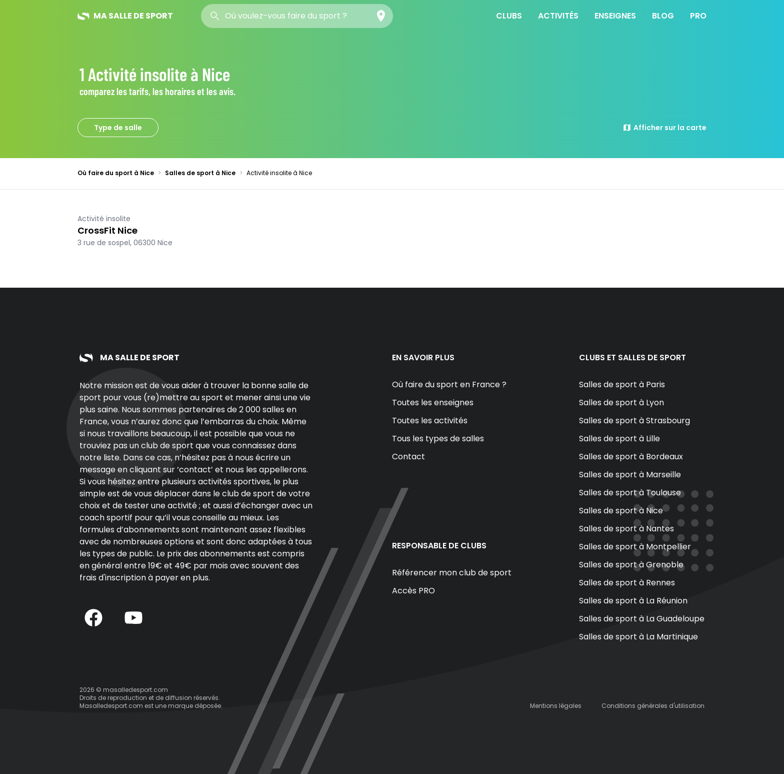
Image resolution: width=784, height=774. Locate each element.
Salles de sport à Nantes (626, 528)
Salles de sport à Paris (622, 384)
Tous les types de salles (438, 438)
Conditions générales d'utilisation (653, 705)
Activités (558, 16)
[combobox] (297, 16)
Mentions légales (556, 705)
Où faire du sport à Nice (116, 173)
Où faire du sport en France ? (449, 384)
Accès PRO (413, 590)
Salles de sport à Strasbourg (634, 420)
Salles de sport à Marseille (630, 474)
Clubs (509, 16)
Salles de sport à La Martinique (638, 636)
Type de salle (118, 128)
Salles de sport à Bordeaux (631, 456)
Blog (663, 16)
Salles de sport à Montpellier (635, 546)
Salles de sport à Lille (619, 438)
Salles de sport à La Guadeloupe (641, 618)
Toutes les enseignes (433, 402)
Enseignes (615, 16)
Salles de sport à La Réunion (633, 600)
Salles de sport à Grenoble (631, 564)
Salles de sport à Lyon (621, 402)
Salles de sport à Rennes (627, 582)
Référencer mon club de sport (452, 572)
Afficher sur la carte (664, 128)
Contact (408, 456)
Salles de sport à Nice (200, 173)
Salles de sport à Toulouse (630, 492)
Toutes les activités (430, 420)
